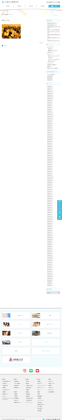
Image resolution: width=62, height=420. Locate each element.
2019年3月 (49, 226)
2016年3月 (49, 280)
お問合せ (49, 51)
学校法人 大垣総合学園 (46, 345)
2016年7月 (49, 278)
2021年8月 (49, 180)
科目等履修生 (16, 394)
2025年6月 (49, 102)
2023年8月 (49, 139)
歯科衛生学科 (50, 76)
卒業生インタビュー (52, 378)
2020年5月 (49, 205)
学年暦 (38, 389)
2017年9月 (49, 257)
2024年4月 (49, 126)
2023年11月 (49, 135)
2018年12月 (49, 231)
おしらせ (49, 46)
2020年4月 (49, 207)
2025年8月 (49, 98)
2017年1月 (49, 268)
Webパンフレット (51, 385)
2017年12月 (49, 252)
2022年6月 (49, 163)
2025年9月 (49, 97)
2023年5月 (49, 144)
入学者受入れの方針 (28, 380)
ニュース (49, 61)
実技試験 (27, 385)
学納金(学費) (27, 389)
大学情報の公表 (5, 380)
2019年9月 (49, 217)
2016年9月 (49, 275)
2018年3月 (49, 247)
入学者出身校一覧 (28, 396)
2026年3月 (49, 86)
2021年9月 (49, 179)
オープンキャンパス (28, 398)
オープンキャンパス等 (52, 58)
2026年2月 (49, 88)
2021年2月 (49, 191)
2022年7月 (49, 161)
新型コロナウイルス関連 (52, 67)
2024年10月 (49, 116)
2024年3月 (49, 128)
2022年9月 (49, 158)
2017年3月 (49, 264)
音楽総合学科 (50, 78)
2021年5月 (49, 186)
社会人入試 (15, 396)
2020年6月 (49, 203)
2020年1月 (49, 210)
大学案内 (8, 6)
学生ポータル (39, 378)
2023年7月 (49, 140)
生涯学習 (43, 6)
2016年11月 (49, 271)
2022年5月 (49, 165)
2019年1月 (49, 229)
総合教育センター (5, 389)
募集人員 (27, 378)
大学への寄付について (6, 385)
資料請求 (50, 380)
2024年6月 (49, 123)
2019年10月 (49, 215)
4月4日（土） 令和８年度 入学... (53, 29)
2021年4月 (49, 187)
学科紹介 (19, 6)
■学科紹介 (15, 374)
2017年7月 (49, 259)
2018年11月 (49, 233)
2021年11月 (49, 175)
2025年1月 (49, 111)
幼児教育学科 (50, 75)
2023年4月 (49, 146)
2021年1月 (49, 193)
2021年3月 (49, 189)
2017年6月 (49, 261)
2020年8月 (49, 200)
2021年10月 (49, 177)
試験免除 (27, 387)
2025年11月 (49, 93)
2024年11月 (49, 114)
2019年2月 (49, 228)
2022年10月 (49, 156)
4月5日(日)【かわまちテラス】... (53, 40)
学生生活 (31, 6)
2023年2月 (49, 149)
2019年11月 (49, 214)
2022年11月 (49, 154)
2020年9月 (49, 198)
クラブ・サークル (40, 396)
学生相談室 (39, 394)
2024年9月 (49, 118)
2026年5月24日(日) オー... (52, 23)
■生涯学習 (15, 387)
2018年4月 (49, 245)
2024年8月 (49, 119)
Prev (4, 45)
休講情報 (38, 376)
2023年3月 (49, 147)
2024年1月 (49, 132)
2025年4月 (49, 105)
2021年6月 (49, 184)
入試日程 (27, 376)
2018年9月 (49, 236)
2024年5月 (49, 125)
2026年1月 (49, 90)
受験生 (48, 65)
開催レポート (50, 60)
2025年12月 (49, 91)
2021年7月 (49, 182)
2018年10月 (49, 235)
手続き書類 (39, 407)
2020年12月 (49, 194)
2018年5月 (49, 243)
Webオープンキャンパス (53, 55)
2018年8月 (49, 238)
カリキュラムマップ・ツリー (42, 380)
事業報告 (3, 387)
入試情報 (54, 6)
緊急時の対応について (41, 400)
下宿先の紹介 (39, 398)
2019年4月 (49, 224)
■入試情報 (27, 374)
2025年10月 (49, 95)
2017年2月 (49, 266)
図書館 (38, 387)
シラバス (38, 385)
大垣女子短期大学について (6, 376)
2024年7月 (49, 121)
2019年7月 (49, 219)
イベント (49, 53)
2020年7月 (49, 201)
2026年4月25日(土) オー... (52, 24)
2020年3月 (49, 208)
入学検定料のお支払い (29, 394)
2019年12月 (49, 212)
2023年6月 (49, 142)
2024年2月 (49, 130)
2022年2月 (49, 170)
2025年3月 (49, 107)
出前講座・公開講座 (51, 63)
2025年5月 (49, 104)
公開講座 (15, 389)
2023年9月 (49, 137)
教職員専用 (27, 416)
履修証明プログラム (52, 49)
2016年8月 (49, 276)
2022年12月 (49, 153)
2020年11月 (49, 196)
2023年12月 (49, 133)
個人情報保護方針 (51, 387)
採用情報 (16, 345)
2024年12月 (49, 112)
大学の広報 (4, 378)
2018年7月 (49, 240)
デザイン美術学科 (50, 73)
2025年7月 (49, 100)
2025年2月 (49, 109)
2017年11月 (49, 254)
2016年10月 (49, 273)
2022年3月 (49, 168)
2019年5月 (49, 222)
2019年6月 (49, 221)
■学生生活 (38, 374)
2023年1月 (49, 151)
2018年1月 (49, 250)
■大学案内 (3, 374)
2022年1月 (49, 172)
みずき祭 (50, 56)
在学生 (49, 48)
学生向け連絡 (39, 405)
